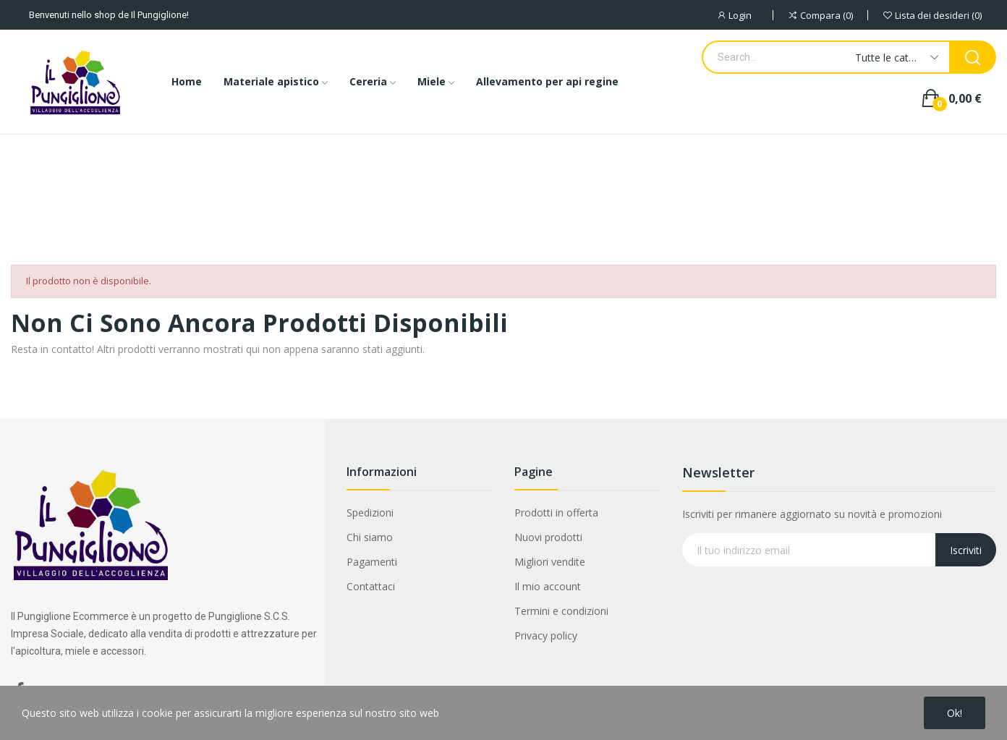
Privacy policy (545, 635)
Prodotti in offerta (556, 512)
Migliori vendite (549, 562)
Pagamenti (372, 562)
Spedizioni (370, 512)
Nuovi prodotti (548, 537)
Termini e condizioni (561, 611)
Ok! (954, 713)
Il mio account (547, 586)
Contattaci (371, 586)
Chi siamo (370, 537)
